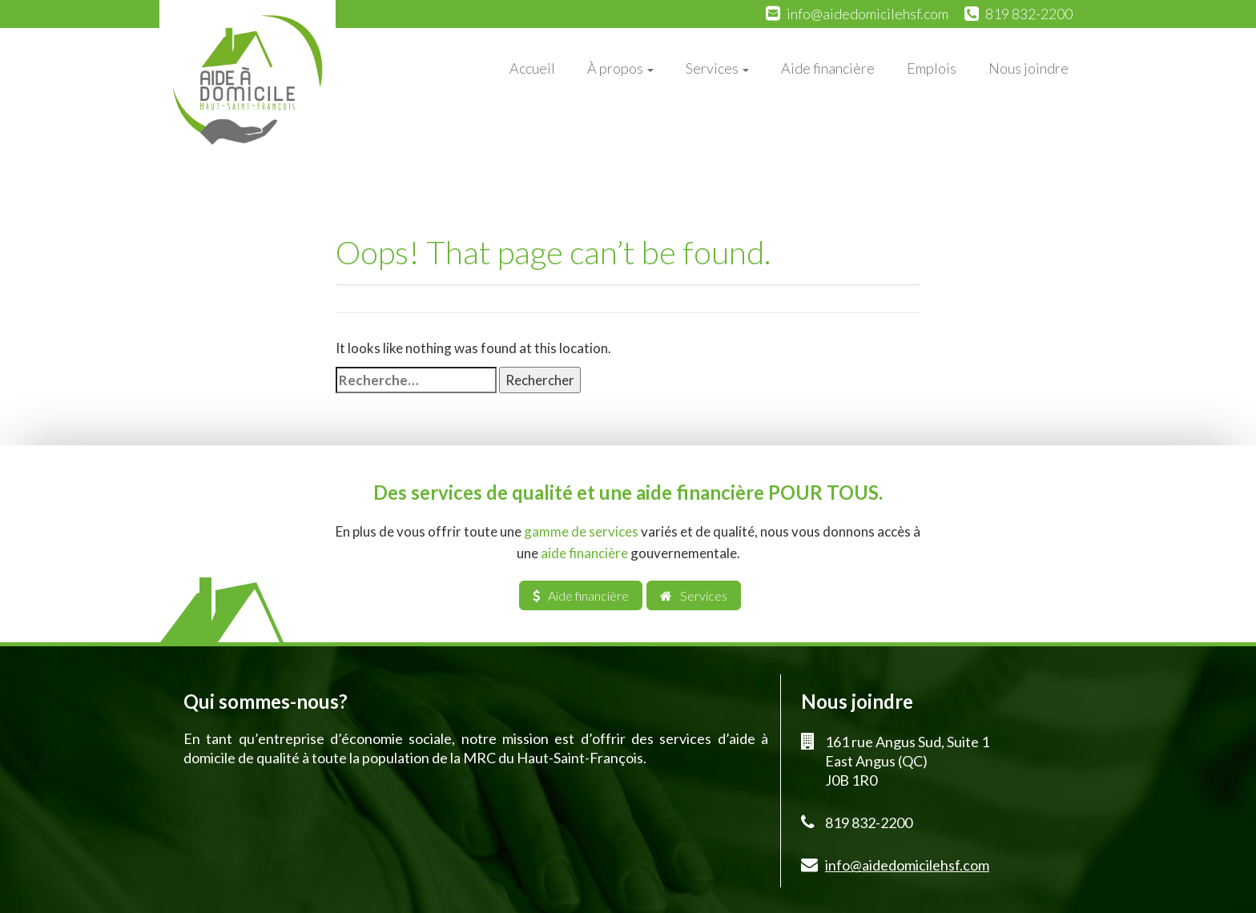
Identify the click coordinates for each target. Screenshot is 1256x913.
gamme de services (581, 531)
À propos (620, 68)
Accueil (532, 68)
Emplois (931, 68)
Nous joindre (1028, 68)
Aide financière (828, 68)
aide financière (584, 553)
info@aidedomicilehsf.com (867, 13)
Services (717, 68)
